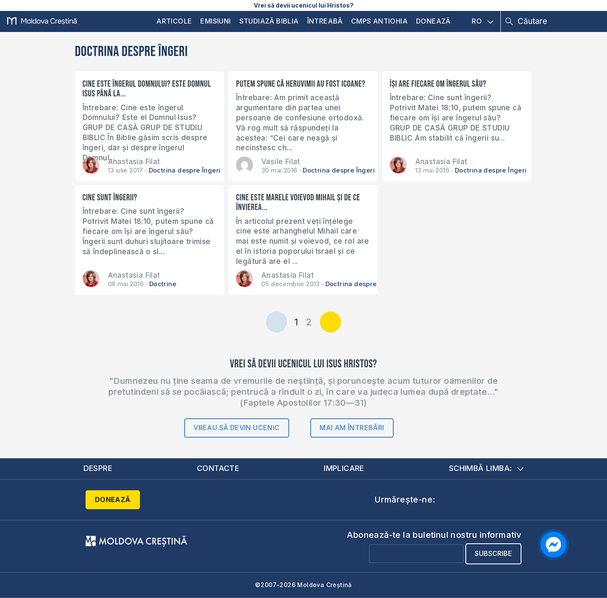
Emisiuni (215, 21)
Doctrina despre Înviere (363, 284)
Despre (97, 468)
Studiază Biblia (269, 21)
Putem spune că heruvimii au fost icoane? (300, 84)
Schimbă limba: (486, 468)
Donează (433, 21)
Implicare (344, 468)
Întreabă (325, 21)
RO (483, 21)
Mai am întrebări (352, 427)
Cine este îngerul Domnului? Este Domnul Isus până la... (147, 88)
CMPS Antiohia (379, 21)
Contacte (218, 468)
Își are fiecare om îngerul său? (438, 84)
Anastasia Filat (134, 161)
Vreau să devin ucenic (236, 427)
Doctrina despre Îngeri (185, 170)
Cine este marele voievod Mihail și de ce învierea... (298, 202)
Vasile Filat (280, 161)
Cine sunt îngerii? (110, 197)
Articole (174, 21)
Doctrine (162, 284)
